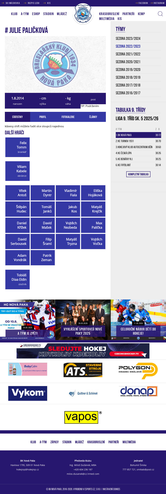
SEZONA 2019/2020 (128, 69)
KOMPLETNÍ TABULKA (138, 174)
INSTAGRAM (159, 3)
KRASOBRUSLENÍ (109, 14)
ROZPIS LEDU (34, 3)
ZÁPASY (54, 442)
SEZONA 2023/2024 (128, 38)
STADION (66, 442)
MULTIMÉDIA (129, 442)
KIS (49, 3)
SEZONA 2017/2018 (128, 85)
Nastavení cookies (111, 489)
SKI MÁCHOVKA (13, 3)
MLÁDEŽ (79, 442)
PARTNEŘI (129, 14)
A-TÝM (43, 442)
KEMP (141, 14)
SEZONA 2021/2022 (128, 54)
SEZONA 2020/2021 (128, 62)
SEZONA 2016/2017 (128, 93)
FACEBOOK (143, 3)
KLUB (33, 442)
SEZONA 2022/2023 (128, 46)
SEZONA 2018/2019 (128, 77)
